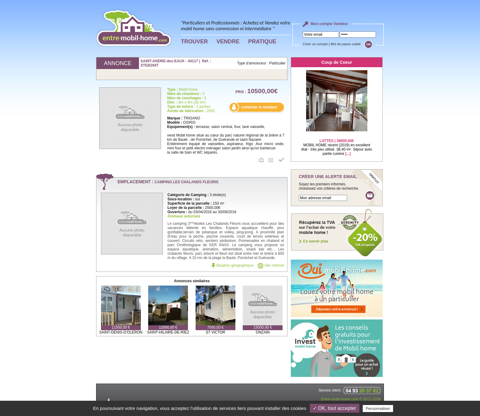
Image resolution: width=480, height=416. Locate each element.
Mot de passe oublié (346, 44)
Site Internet (271, 265)
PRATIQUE (262, 41)
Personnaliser (378, 408)
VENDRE (227, 41)
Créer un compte (315, 44)
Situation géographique (233, 265)
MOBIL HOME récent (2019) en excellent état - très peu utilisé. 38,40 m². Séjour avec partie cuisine (336, 143)
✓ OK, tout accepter (334, 408)
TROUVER (194, 41)
